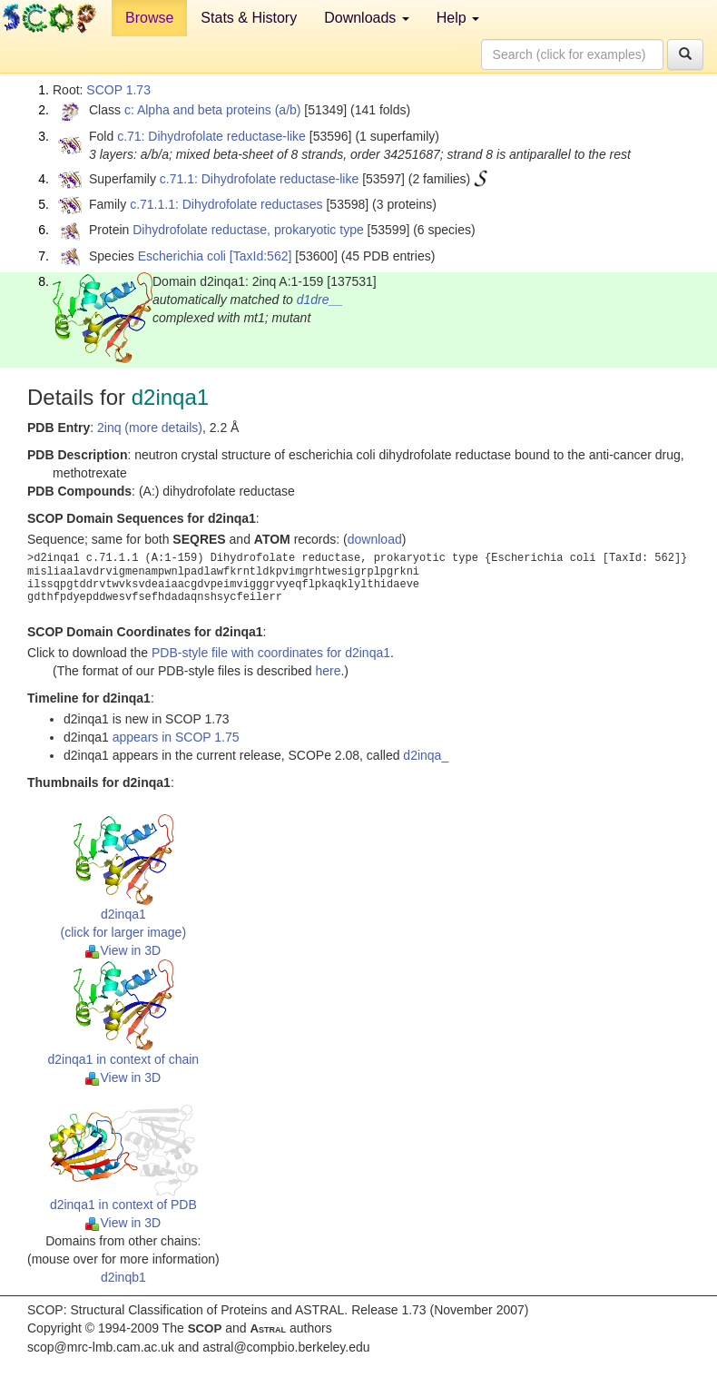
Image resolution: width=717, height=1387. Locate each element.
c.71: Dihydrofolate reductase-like (211, 136)
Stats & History (249, 17)
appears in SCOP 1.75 (176, 737)
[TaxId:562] (261, 256)
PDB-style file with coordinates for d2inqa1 (271, 652)
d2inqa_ (425, 755)
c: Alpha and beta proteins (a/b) (212, 110)
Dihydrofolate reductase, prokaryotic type (248, 229)
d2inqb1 (123, 1277)
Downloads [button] (366, 17)
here (327, 671)
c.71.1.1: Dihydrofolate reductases (226, 204)
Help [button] (458, 17)
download (375, 539)
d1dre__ (320, 299)
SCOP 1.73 (118, 90)
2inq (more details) (149, 427)
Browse (149, 17)
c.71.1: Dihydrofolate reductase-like (259, 179)
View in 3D (123, 950)
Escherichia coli (182, 256)
